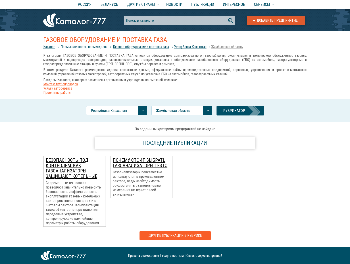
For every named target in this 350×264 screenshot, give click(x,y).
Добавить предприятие (277, 20)
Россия (85, 4)
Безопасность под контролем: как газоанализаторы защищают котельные (71, 168)
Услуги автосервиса (57, 88)
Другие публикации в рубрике (175, 235)
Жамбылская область (227, 47)
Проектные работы (57, 92)
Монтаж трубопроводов (60, 84)
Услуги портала (173, 255)
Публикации (202, 4)
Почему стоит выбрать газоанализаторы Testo (140, 162)
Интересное (234, 4)
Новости (174, 4)
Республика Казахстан (190, 47)
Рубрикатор (234, 110)
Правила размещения (143, 255)
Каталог (49, 47)
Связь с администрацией (204, 255)
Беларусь (109, 4)
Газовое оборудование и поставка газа (141, 47)
